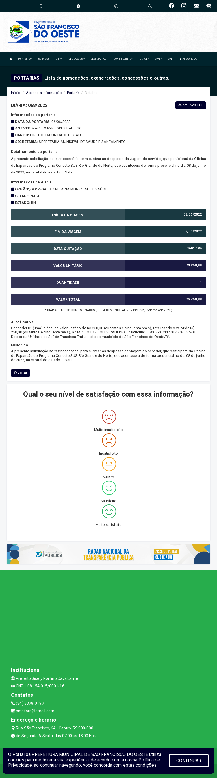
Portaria (73, 93)
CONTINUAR (188, 760)
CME (158, 59)
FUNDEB (144, 59)
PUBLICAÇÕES (76, 59)
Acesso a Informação (44, 93)
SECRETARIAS (99, 59)
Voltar (20, 373)
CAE (171, 59)
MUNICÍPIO (25, 59)
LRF (58, 59)
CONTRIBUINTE (123, 59)
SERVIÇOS (44, 59)
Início (15, 93)
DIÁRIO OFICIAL (188, 59)
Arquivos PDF (190, 105)
